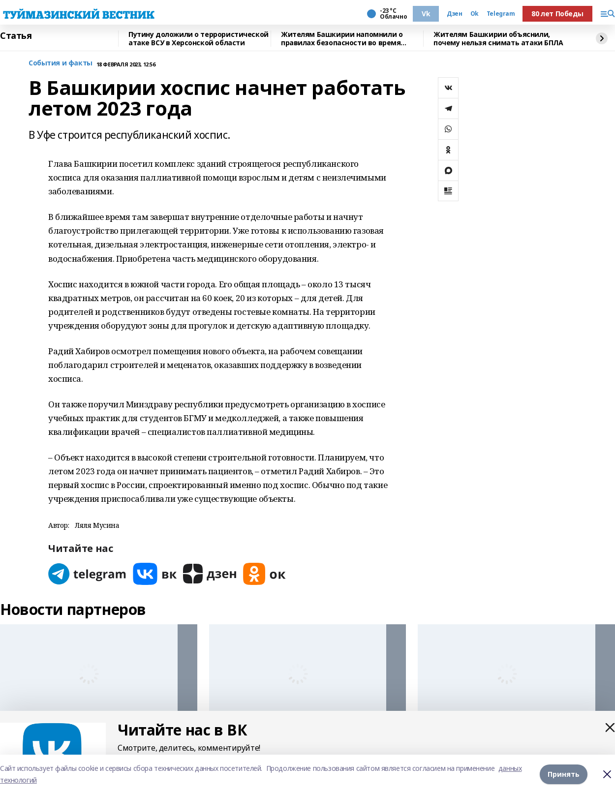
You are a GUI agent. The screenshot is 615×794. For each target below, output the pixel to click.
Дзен (454, 14)
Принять (564, 774)
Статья (15, 36)
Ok (474, 14)
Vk (426, 13)
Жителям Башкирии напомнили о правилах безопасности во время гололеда (341, 39)
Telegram (501, 14)
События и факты (60, 63)
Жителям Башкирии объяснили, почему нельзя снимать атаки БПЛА (498, 39)
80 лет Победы (557, 13)
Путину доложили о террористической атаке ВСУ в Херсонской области (198, 39)
